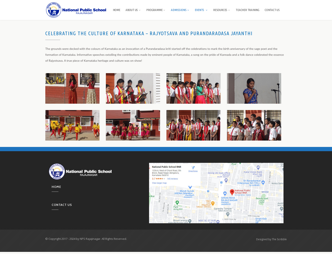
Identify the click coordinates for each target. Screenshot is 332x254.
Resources (221, 10)
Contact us (62, 205)
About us (133, 10)
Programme (156, 10)
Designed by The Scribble (271, 239)
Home (116, 10)
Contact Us (272, 10)
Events (201, 10)
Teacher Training (247, 10)
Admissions (180, 10)
